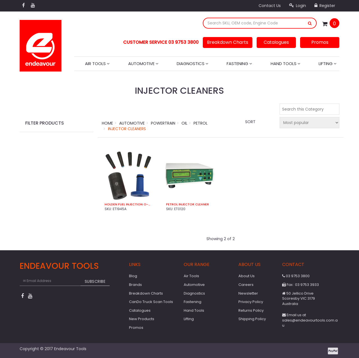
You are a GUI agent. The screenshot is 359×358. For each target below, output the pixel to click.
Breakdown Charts (227, 42)
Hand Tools (285, 63)
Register (324, 5)
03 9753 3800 (296, 276)
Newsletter (248, 293)
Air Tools (97, 63)
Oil (184, 123)
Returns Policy (251, 310)
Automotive (143, 63)
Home (107, 123)
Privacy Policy (250, 301)
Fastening (239, 63)
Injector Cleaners (127, 129)
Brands (135, 284)
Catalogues (276, 42)
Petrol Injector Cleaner (187, 204)
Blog (133, 276)
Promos (319, 42)
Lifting (328, 63)
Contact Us (270, 5)
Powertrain (163, 123)
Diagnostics (192, 63)
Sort (250, 122)
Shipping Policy (252, 319)
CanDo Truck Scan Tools (151, 301)
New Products (141, 319)
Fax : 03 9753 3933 (300, 284)
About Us (246, 276)
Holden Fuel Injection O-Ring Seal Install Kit (128, 204)
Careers (246, 284)
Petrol (201, 123)
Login (297, 5)
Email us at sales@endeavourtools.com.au (310, 320)
